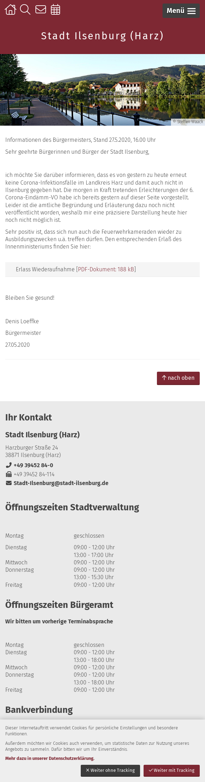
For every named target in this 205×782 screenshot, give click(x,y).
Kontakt (42, 13)
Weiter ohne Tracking (110, 770)
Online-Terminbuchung (58, 13)
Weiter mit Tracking (171, 770)
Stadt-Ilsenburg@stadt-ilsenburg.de (56, 483)
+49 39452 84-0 (29, 465)
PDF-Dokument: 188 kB (106, 269)
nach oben (178, 378)
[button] (181, 11)
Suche (27, 13)
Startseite (11, 13)
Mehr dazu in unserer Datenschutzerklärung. (49, 758)
